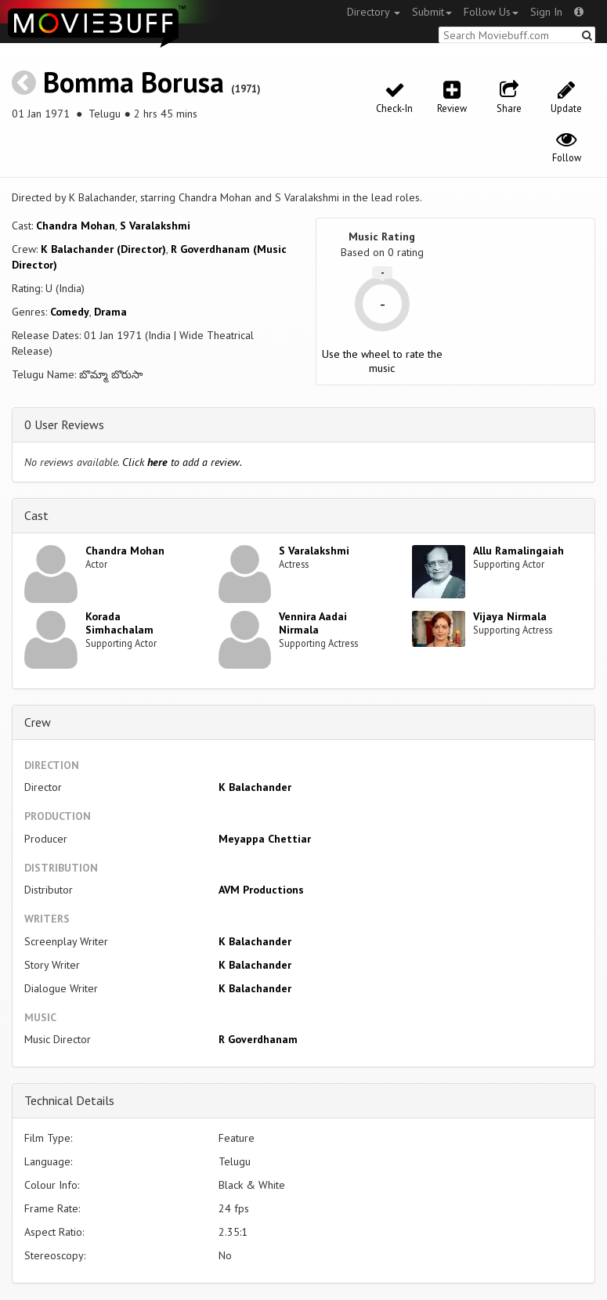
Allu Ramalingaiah (518, 550)
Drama (110, 312)
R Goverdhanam (258, 1039)
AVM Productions (261, 890)
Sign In (546, 12)
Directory (373, 12)
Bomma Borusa (133, 81)
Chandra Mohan (75, 225)
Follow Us (491, 12)
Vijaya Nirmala (510, 616)
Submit (432, 12)
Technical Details (69, 1100)
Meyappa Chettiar (265, 839)
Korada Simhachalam (119, 623)
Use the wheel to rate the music (382, 361)
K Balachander (255, 787)
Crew (37, 722)
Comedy (69, 312)
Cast (36, 515)
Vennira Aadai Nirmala (313, 623)
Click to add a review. (182, 462)
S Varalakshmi (155, 225)
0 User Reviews (64, 424)
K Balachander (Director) (103, 249)
